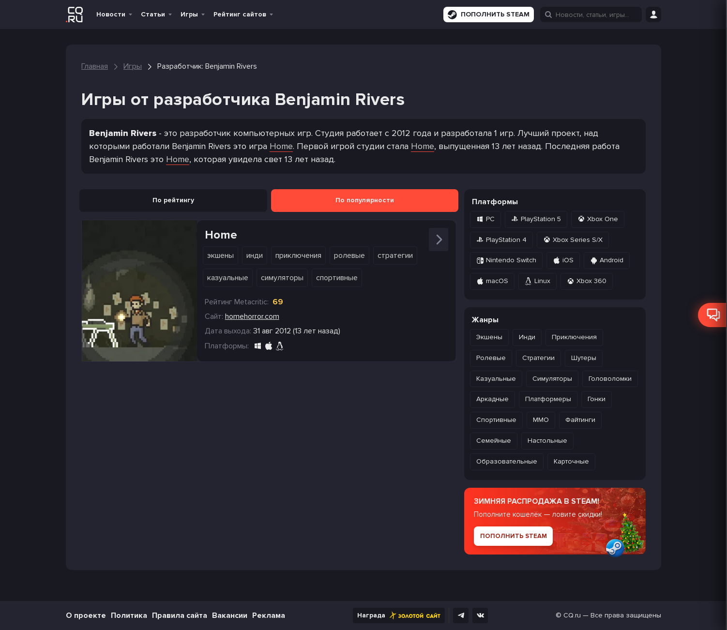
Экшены (220, 255)
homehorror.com (252, 316)
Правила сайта (179, 615)
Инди (254, 255)
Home (281, 146)
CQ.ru (572, 615)
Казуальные (227, 278)
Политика (129, 615)
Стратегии (395, 255)
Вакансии (229, 615)
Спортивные (337, 278)
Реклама (268, 615)
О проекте (86, 615)
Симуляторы (282, 278)
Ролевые (349, 255)
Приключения (298, 255)
